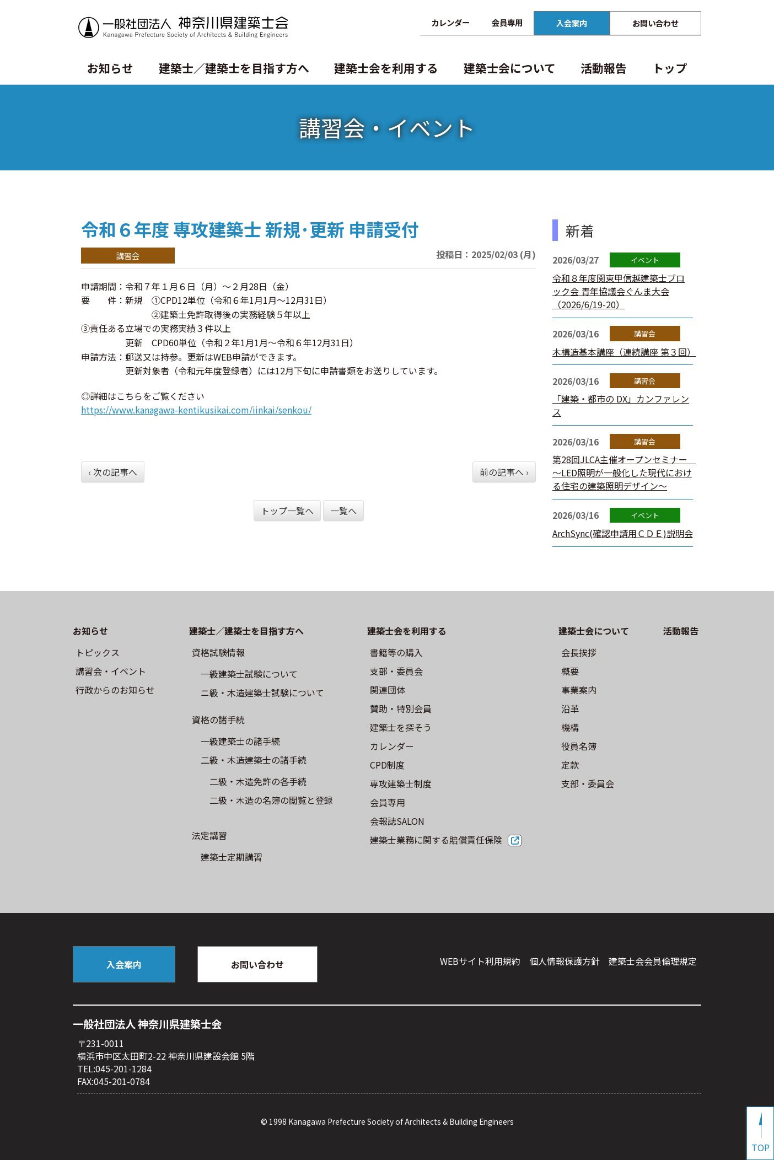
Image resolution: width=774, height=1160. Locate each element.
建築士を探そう (401, 727)
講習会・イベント (111, 671)
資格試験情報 (218, 652)
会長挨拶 (578, 652)
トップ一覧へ (287, 510)
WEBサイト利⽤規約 (480, 961)
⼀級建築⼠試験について (249, 673)
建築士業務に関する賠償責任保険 (436, 839)
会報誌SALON (397, 821)
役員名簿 (578, 746)
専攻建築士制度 (401, 783)
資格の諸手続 (218, 719)
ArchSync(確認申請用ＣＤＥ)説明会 (622, 533)
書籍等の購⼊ (396, 652)
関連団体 (387, 689)
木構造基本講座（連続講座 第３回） (624, 351)
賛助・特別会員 (401, 708)
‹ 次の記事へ (112, 472)
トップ (669, 68)
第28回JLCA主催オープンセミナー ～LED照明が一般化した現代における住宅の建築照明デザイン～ (624, 472)
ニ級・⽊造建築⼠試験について (262, 692)
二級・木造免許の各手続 (258, 781)
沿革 (570, 708)
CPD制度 (387, 764)
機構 (570, 727)
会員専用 (507, 22)
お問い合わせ (655, 23)
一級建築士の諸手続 (240, 741)
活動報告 (603, 68)
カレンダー (450, 22)
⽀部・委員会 (396, 671)
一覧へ (343, 510)
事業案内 (578, 689)
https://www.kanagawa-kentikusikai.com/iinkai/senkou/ (196, 409)
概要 (570, 671)
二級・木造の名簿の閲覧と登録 (271, 800)
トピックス (98, 652)
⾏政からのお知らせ (115, 689)
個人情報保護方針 (564, 961)
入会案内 (571, 23)
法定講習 (209, 835)
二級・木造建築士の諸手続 (254, 759)
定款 (570, 764)
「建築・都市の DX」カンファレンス (620, 405)
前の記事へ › (504, 472)
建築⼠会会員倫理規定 (653, 961)
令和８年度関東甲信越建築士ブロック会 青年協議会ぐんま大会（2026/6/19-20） (618, 291)
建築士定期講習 (231, 856)
